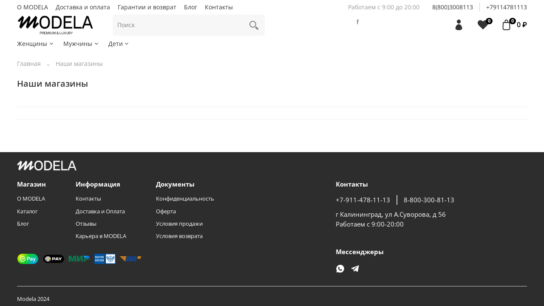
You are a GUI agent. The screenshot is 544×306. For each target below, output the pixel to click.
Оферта (166, 211)
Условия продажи (179, 223)
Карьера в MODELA (101, 236)
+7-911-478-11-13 (363, 200)
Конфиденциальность (185, 198)
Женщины (35, 44)
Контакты (219, 7)
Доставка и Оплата (100, 211)
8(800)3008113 (452, 7)
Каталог (27, 211)
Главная (29, 64)
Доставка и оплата (83, 7)
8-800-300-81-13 (429, 200)
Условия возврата (179, 236)
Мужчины (81, 44)
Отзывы (86, 223)
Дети (119, 44)
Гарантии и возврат (147, 7)
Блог (190, 7)
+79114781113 (506, 7)
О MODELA (32, 7)
